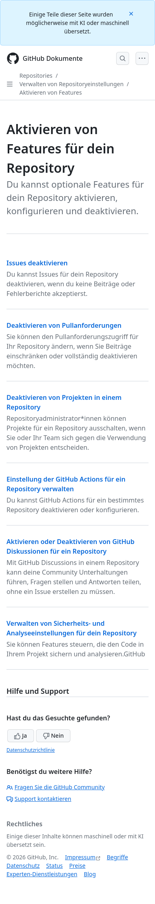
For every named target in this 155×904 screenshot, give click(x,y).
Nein (53, 735)
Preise (77, 865)
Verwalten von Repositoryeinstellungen (71, 84)
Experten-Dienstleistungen (41, 874)
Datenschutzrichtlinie (30, 750)
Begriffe (117, 857)
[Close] (131, 13)
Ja (20, 735)
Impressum (80, 857)
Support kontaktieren (38, 799)
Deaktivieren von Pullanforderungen (63, 325)
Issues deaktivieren (37, 263)
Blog (90, 874)
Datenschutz (23, 865)
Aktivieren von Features (50, 92)
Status (54, 865)
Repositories (36, 75)
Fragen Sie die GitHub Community (55, 787)
